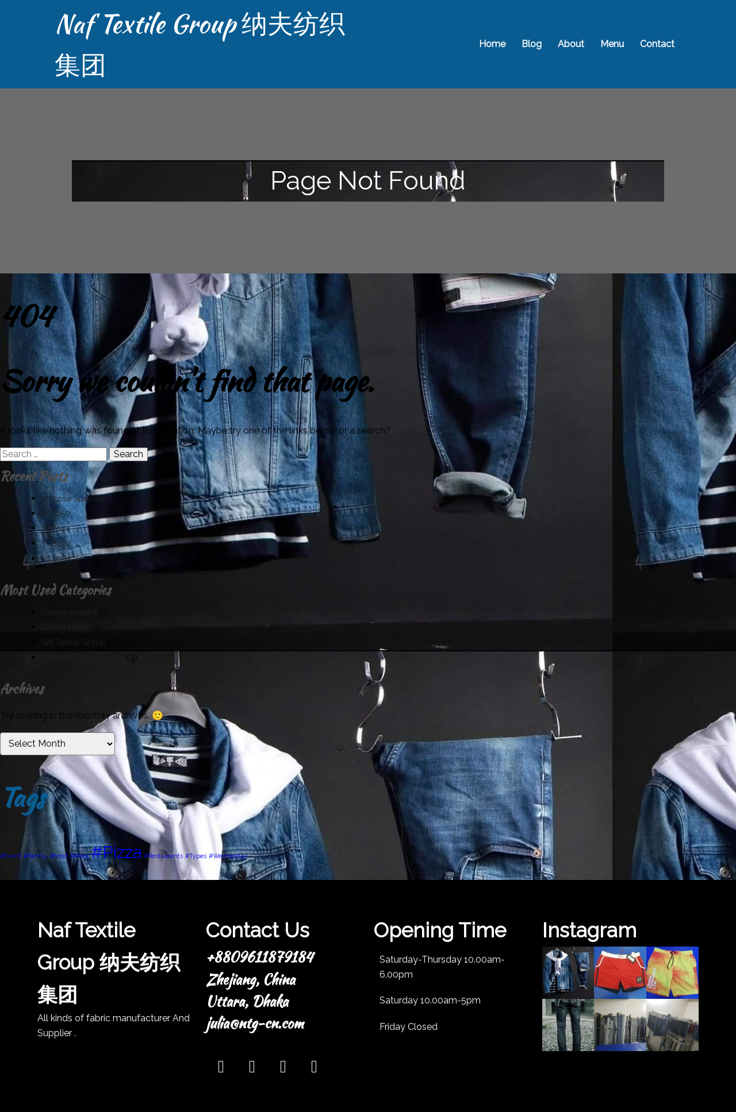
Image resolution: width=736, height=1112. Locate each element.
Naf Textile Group (73, 642)
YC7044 (55, 528)
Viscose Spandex (73, 498)
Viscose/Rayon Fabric (82, 657)
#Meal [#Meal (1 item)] (79, 855)
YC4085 (56, 558)
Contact (657, 43)
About (571, 43)
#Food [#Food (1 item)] (58, 855)
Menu (612, 43)
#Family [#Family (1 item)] (35, 855)
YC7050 (55, 513)
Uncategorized (69, 612)
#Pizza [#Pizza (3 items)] (116, 852)
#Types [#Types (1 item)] (195, 855)
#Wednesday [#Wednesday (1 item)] (228, 855)
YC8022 (56, 543)
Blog (532, 43)
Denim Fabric (65, 627)
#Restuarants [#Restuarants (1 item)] (163, 855)
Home (492, 43)
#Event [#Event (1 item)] (10, 855)
